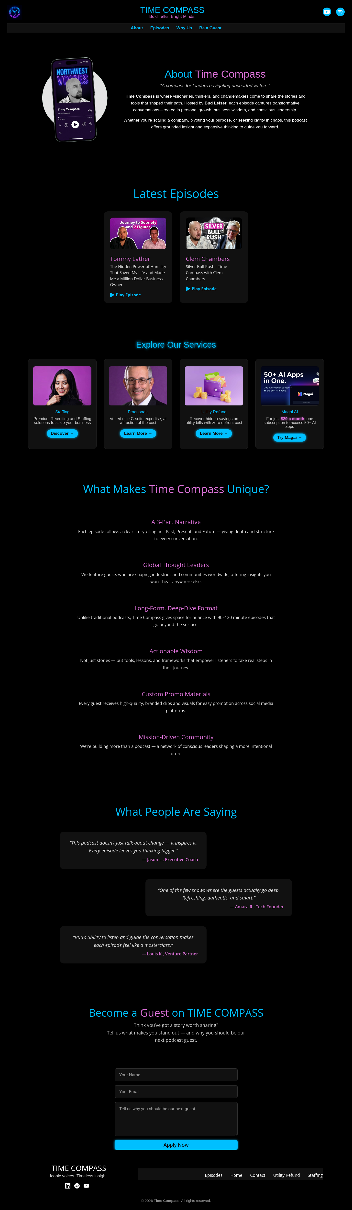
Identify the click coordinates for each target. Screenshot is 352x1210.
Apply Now (176, 1145)
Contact (257, 1175)
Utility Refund (286, 1175)
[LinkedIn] (67, 1186)
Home (236, 1175)
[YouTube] (327, 12)
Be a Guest (210, 28)
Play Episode (125, 295)
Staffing (315, 1175)
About (137, 28)
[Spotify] (77, 1186)
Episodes (159, 28)
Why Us (184, 28)
